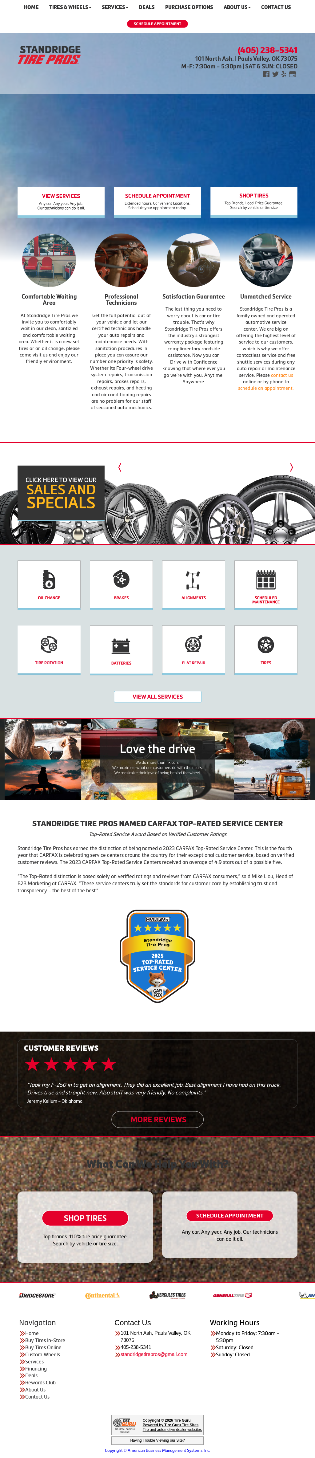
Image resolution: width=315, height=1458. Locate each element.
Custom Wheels (42, 1354)
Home (32, 1333)
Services (34, 1361)
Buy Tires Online (43, 1347)
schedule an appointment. (266, 388)
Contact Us (37, 1396)
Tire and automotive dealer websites (172, 1427)
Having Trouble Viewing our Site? (157, 1440)
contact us (282, 375)
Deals (31, 1375)
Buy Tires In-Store (45, 1340)
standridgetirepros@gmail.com (154, 1354)
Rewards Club (40, 1382)
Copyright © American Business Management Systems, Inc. (157, 1450)
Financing (36, 1368)
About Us (35, 1389)
